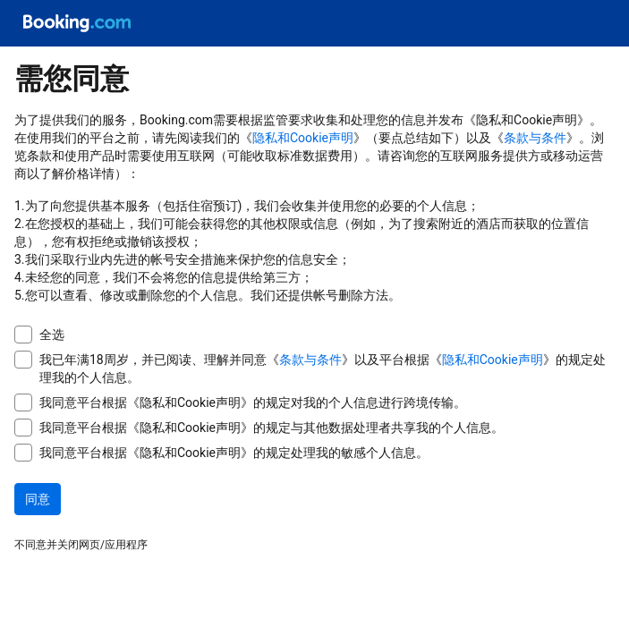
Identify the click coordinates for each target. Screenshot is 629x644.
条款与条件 (535, 138)
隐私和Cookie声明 (302, 138)
